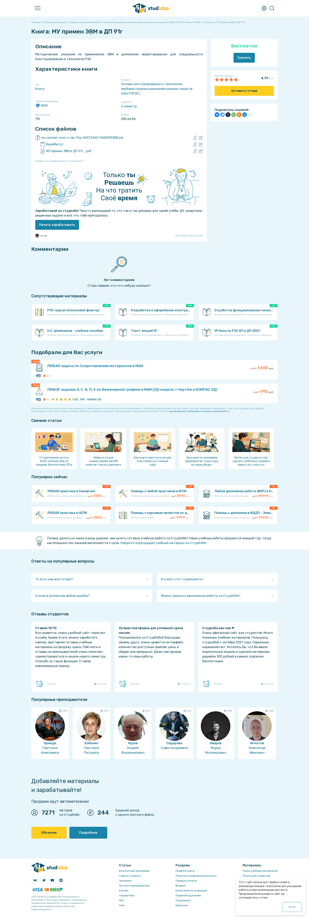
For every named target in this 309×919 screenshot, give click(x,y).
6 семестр (129, 106)
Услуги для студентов (256, 875)
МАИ (41, 105)
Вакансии (182, 905)
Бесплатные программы (134, 870)
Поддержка (183, 900)
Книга (39, 89)
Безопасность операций (191, 890)
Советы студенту (130, 875)
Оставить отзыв (244, 91)
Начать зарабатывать (57, 225)
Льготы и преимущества (134, 885)
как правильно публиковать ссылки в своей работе (199, 411)
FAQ (121, 900)
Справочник (126, 895)
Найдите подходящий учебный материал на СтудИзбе (162, 543)
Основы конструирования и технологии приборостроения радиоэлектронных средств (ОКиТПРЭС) (157, 88)
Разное (123, 890)
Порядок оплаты (186, 880)
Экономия (125, 880)
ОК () (292, 907)
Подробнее (88, 832)
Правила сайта (185, 870)
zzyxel (41, 236)
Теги (122, 905)
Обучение (49, 832)
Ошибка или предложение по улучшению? (59, 161)
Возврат (181, 885)
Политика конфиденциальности (196, 875)
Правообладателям (188, 895)
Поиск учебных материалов (260, 870)
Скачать (244, 58)
